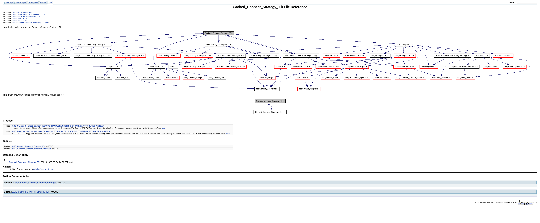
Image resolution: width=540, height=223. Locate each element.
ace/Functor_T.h (21, 19)
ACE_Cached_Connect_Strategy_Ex (28, 148)
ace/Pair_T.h (19, 22)
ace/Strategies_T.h (22, 12)
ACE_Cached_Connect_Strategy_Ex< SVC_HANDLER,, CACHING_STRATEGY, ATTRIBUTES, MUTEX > (58, 128)
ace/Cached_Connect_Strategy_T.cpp (30, 24)
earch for (513, 2)
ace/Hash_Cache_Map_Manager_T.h (29, 15)
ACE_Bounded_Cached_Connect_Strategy (31, 150)
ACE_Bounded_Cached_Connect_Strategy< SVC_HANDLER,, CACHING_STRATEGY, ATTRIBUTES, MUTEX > (61, 133)
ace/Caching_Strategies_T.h (26, 17)
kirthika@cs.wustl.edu (43, 171)
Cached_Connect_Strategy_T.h (24, 164)
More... (165, 130)
